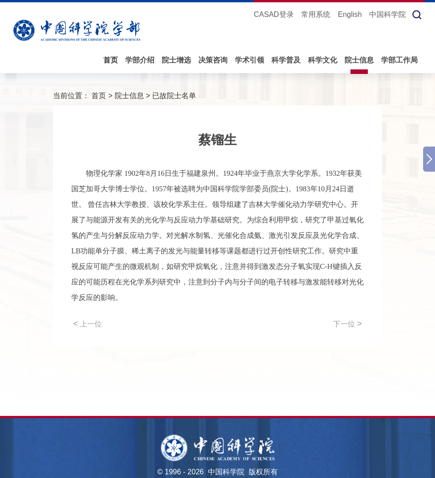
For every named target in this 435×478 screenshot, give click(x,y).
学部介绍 (139, 60)
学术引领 (249, 60)
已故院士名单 (174, 96)
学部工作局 (399, 60)
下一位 (347, 323)
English (350, 14)
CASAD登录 (273, 14)
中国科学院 (387, 14)
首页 (110, 60)
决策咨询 (213, 60)
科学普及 (286, 60)
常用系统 (315, 14)
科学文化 (322, 60)
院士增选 (176, 60)
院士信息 (359, 60)
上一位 (87, 323)
